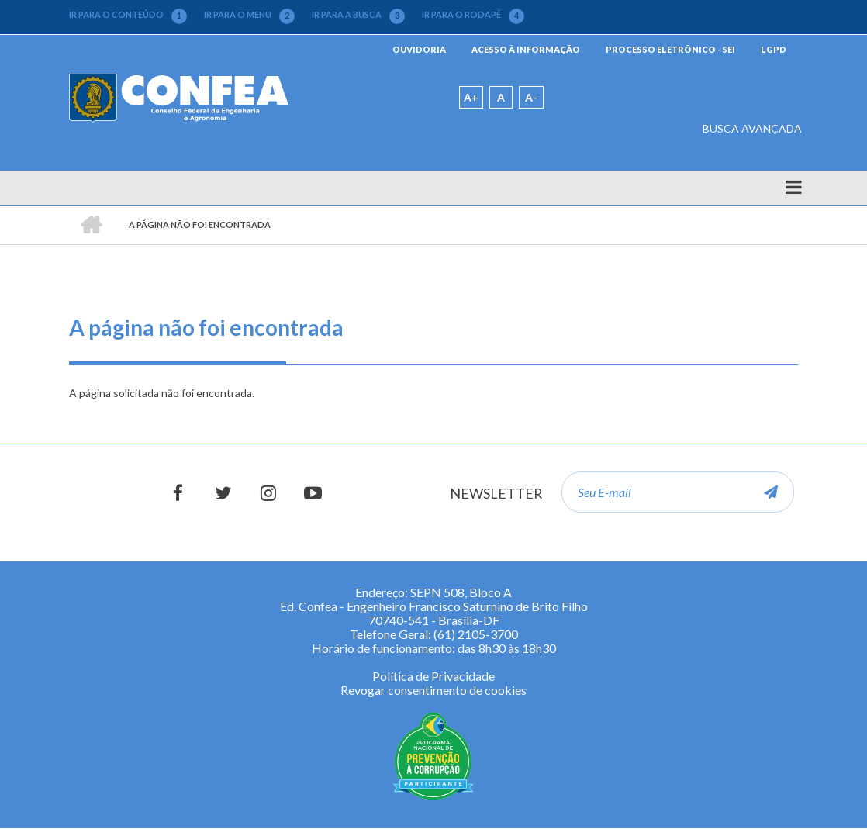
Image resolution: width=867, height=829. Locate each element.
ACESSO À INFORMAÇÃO (525, 49)
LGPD (773, 49)
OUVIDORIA (419, 49)
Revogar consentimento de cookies (433, 689)
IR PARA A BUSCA (358, 15)
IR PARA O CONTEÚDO (128, 15)
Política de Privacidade (433, 675)
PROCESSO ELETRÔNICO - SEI (670, 49)
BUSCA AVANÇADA (752, 128)
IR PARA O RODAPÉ (473, 15)
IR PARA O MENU (249, 15)
